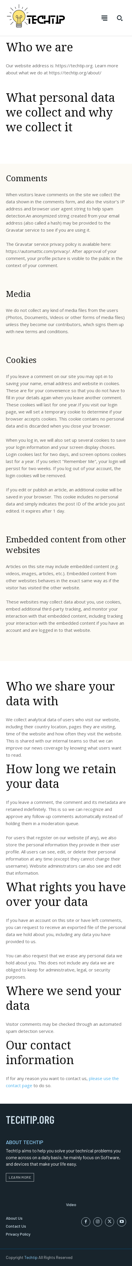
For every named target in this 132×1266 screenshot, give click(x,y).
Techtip (31, 1257)
